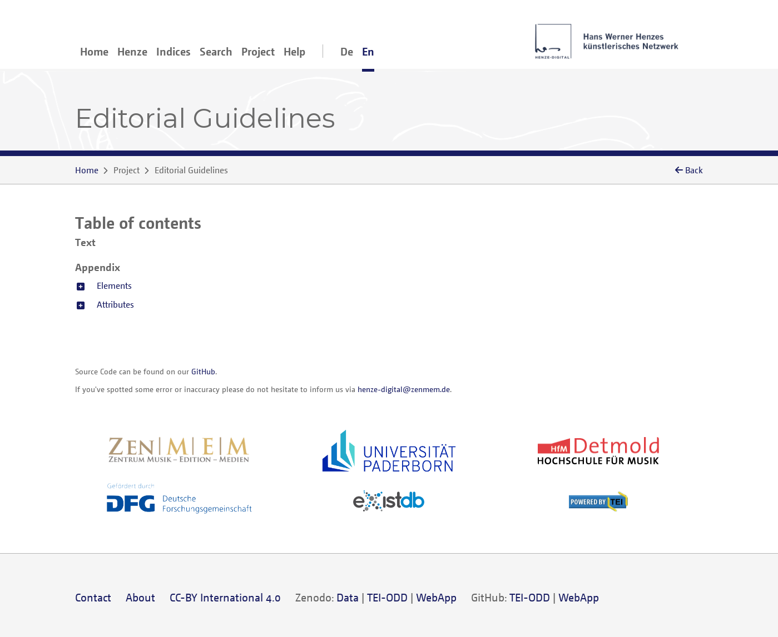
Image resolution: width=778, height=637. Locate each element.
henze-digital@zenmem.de (404, 389)
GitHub (203, 371)
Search (216, 51)
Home (94, 51)
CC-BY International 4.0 (225, 597)
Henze (132, 51)
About (140, 597)
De (346, 51)
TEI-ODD (387, 597)
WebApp (436, 597)
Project (258, 51)
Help (294, 51)
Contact (93, 597)
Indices (173, 51)
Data (347, 597)
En (368, 51)
